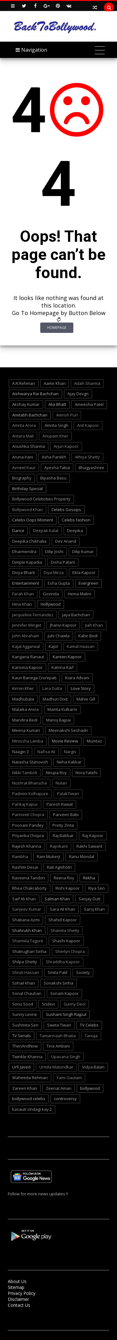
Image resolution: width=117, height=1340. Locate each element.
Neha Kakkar (69, 762)
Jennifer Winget (26, 625)
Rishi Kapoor (68, 888)
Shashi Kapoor (66, 941)
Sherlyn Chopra (70, 951)
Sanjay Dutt (89, 899)
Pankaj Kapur (25, 804)
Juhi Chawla (59, 636)
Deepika (75, 530)
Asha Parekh (54, 457)
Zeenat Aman (58, 1088)
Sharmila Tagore (27, 941)
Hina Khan (22, 604)
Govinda (51, 594)
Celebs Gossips (66, 509)
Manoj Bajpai (58, 720)
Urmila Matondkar (56, 1067)
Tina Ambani (58, 1046)
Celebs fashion (76, 520)
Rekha (89, 878)
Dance (18, 530)
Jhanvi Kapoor (63, 625)
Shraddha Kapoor (63, 962)
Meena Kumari (26, 730)
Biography (22, 478)
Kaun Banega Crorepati (34, 677)
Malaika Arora (25, 709)
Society (83, 972)
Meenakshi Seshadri (68, 730)
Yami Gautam (69, 1077)
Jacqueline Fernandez (32, 615)
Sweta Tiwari (59, 1025)
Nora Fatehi (86, 772)
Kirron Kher (23, 688)
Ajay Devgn (78, 393)
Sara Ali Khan (62, 909)
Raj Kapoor (92, 835)
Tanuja (91, 1035)
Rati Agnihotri (59, 867)
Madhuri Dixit (55, 699)
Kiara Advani (77, 677)
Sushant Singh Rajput (66, 1014)
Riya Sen (96, 888)
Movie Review (65, 741)
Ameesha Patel (89, 404)
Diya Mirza (54, 572)
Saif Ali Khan (24, 899)
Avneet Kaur (24, 467)
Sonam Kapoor (64, 993)
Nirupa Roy (56, 772)
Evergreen (88, 583)
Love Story (81, 688)
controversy (65, 1098)
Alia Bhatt (57, 404)
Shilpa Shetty (24, 962)
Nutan (61, 783)
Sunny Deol (74, 1004)
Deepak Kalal (45, 530)
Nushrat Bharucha (29, 783)
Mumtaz (94, 741)
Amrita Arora (24, 425)
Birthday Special (27, 488)
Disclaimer (18, 1299)
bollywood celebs (28, 1098)
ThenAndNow (25, 1046)
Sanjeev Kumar (26, 909)
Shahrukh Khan (27, 930)
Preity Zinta (63, 825)
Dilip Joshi (54, 551)
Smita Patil (57, 972)
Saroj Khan (94, 909)
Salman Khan (57, 899)
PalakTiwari (68, 793)
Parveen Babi (66, 814)
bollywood (90, 1088)
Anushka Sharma (28, 446)
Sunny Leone (24, 1014)
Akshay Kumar (26, 404)
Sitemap (16, 1287)
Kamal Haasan (81, 646)
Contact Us (19, 1305)
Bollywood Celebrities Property (41, 499)
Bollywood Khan (27, 509)
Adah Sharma (87, 383)
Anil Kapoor (88, 425)
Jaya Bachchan (76, 615)
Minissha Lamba (27, 741)
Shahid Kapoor (62, 920)
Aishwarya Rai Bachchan (35, 393)
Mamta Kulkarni (62, 709)
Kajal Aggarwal (26, 646)
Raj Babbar (63, 835)
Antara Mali (23, 436)
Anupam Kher (55, 436)
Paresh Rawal (59, 804)
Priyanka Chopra (28, 835)
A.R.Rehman (23, 383)
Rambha (20, 856)
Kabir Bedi (88, 636)
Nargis (70, 751)
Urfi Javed (21, 1067)
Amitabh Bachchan (29, 415)
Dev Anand (65, 541)
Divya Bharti (23, 572)
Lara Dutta (52, 688)
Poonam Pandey (28, 825)
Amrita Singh (56, 425)
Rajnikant (59, 846)
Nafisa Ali (46, 751)
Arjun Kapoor (66, 446)
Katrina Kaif (62, 667)
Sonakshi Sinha (58, 983)
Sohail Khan (23, 983)
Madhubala (23, 699)
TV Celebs (89, 1025)
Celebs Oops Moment (32, 520)
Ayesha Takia (57, 467)
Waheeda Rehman (30, 1077)
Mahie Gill (85, 699)
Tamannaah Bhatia (58, 1035)
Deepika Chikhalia (29, 541)
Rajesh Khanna (26, 846)
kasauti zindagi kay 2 (32, 1109)
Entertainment (25, 583)
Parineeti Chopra (28, 814)
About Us (17, 1281)
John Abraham (25, 636)
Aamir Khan (55, 383)
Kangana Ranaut (28, 657)
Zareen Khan (24, 1088)
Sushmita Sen (25, 1025)
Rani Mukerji (48, 856)
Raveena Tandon (28, 878)
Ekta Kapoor (83, 572)
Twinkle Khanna (27, 1056)
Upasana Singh (65, 1056)
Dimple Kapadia (27, 562)
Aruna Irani (22, 457)
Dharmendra (24, 551)
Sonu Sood (22, 1004)
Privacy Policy (21, 1293)
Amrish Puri (67, 415)
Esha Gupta (59, 583)
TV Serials (21, 1035)
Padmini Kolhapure (30, 793)
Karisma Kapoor (27, 667)
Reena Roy (64, 878)
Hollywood (51, 604)
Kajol (53, 646)
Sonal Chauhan (26, 993)
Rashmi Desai (25, 867)
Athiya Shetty (87, 457)
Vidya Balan (93, 1067)
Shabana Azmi (26, 920)
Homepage (56, 327)
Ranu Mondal (81, 856)
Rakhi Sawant (89, 846)
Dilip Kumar (83, 551)
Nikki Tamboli (24, 772)
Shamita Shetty (65, 930)
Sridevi (48, 1004)
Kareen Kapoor (67, 657)
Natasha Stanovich (30, 762)
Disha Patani (63, 562)
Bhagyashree (91, 467)
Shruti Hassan (25, 972)
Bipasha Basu (53, 478)
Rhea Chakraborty (29, 888)
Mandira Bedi (24, 720)
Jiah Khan (94, 625)
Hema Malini (79, 594)
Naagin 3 (20, 751)
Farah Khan (23, 594)
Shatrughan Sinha (29, 951)
